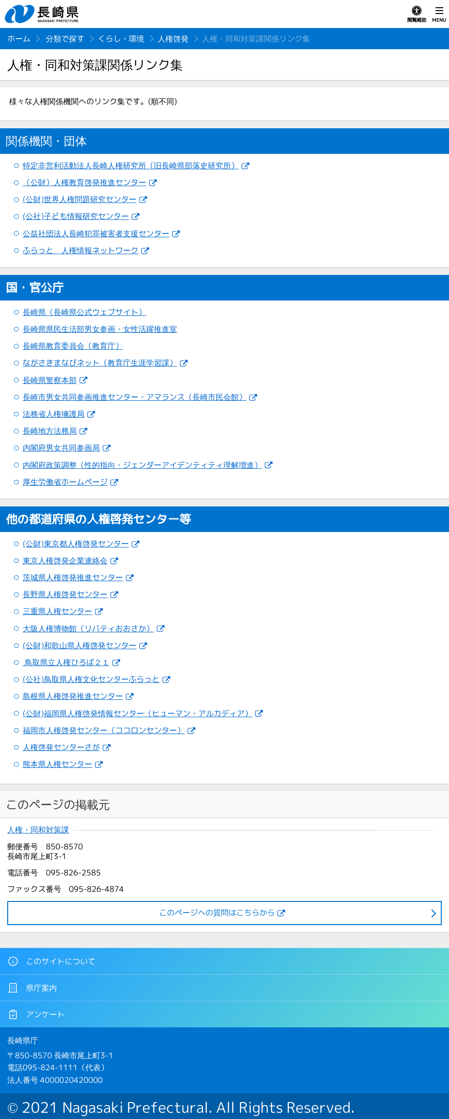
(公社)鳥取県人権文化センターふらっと (91, 679)
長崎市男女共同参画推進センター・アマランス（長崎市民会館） (134, 397)
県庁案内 (32, 988)
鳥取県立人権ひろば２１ (66, 662)
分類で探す (65, 38)
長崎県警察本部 (50, 380)
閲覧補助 (416, 14)
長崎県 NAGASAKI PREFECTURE (43, 14)
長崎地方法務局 (50, 430)
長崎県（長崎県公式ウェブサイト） (84, 312)
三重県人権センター (57, 611)
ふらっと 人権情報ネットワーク (80, 250)
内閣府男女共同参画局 (61, 447)
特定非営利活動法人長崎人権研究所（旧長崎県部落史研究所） (131, 165)
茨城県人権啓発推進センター (73, 577)
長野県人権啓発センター (65, 594)
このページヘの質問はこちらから (217, 912)
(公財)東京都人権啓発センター (76, 543)
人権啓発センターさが (61, 747)
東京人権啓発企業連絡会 (65, 560)
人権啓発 (173, 38)
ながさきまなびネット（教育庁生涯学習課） (100, 362)
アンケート (36, 1014)
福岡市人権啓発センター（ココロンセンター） (104, 730)
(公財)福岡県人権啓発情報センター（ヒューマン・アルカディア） (137, 713)
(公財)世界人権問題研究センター (79, 199)
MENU (439, 14)
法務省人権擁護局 (53, 414)
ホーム (18, 38)
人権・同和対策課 (38, 829)
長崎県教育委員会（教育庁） (73, 346)
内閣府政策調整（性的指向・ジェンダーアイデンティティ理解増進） (142, 465)
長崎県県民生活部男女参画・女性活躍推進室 (100, 329)
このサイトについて (51, 961)
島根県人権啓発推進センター (73, 696)
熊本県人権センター (57, 764)
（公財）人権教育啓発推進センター (84, 182)
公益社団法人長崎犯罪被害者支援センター (96, 233)
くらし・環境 (121, 38)
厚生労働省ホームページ (65, 482)
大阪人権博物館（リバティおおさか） (88, 628)
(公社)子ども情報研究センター (76, 216)
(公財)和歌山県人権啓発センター (79, 645)
